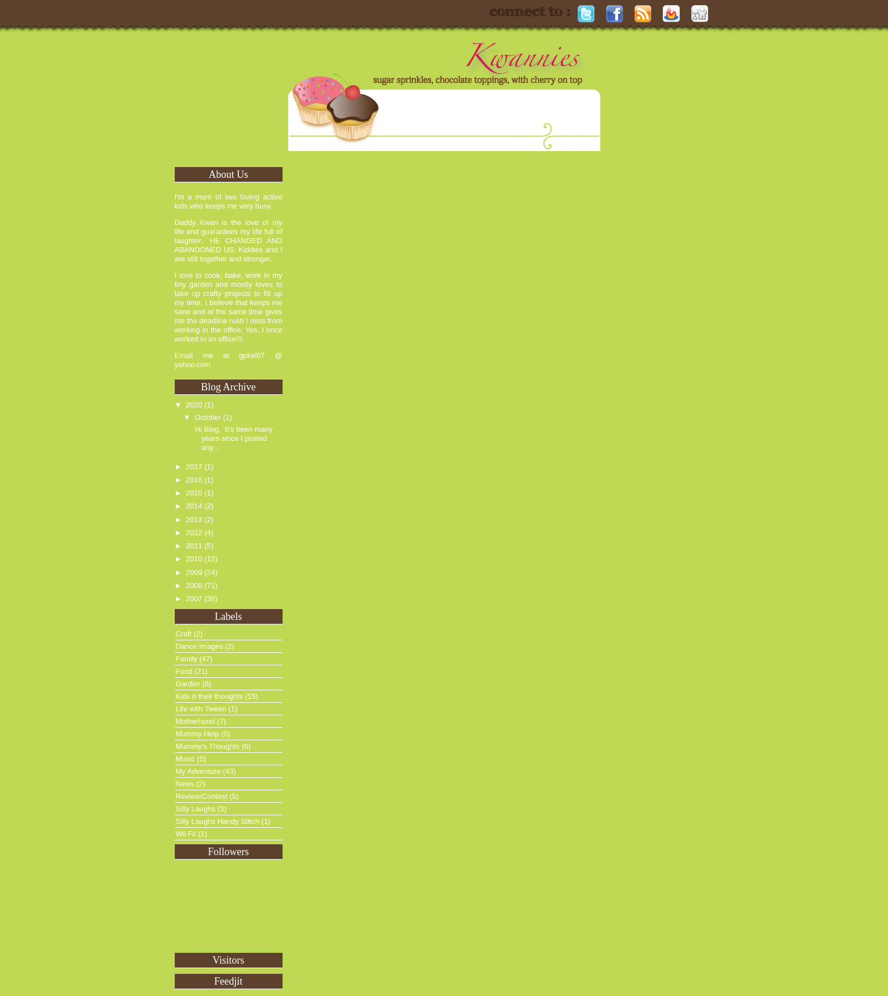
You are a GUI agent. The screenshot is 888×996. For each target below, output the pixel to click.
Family (186, 659)
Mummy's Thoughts (208, 746)
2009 (194, 572)
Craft (184, 634)
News (185, 784)
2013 (194, 519)
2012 (194, 532)
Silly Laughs (196, 809)
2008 (194, 585)
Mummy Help (198, 734)
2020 (194, 405)
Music (185, 759)
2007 (194, 598)
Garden (188, 684)
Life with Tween (201, 709)
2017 (194, 466)
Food (184, 671)
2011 (194, 545)
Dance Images (200, 646)
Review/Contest (202, 796)
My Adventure (198, 771)
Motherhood (195, 721)
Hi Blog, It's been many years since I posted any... (233, 438)
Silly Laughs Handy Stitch (217, 821)
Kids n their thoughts (209, 696)
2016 (194, 480)
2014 (194, 506)
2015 (194, 493)
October (208, 417)
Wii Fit (186, 834)
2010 (194, 559)
